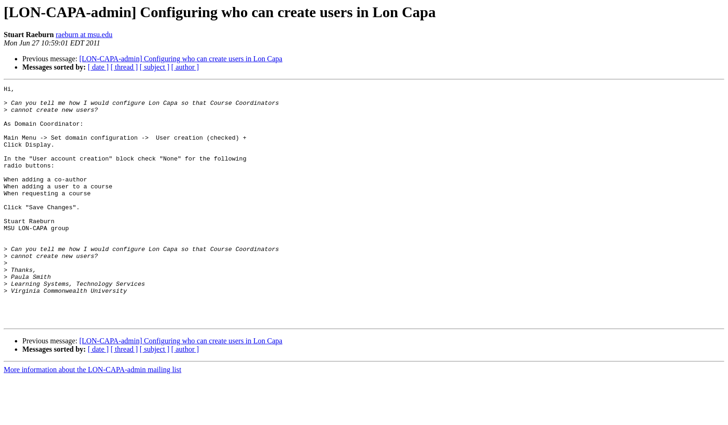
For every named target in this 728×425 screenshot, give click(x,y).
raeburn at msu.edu (84, 35)
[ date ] (98, 67)
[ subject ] (154, 67)
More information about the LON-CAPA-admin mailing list (92, 417)
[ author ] (185, 67)
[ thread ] (124, 67)
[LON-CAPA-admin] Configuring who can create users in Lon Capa (181, 59)
